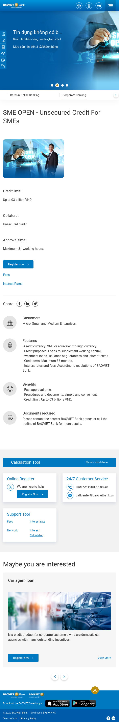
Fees (6, 275)
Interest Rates (12, 284)
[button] (52, 85)
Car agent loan (21, 580)
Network (12, 530)
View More (104, 657)
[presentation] (116, 95)
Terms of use (10, 718)
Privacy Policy (29, 718)
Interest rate (37, 521)
